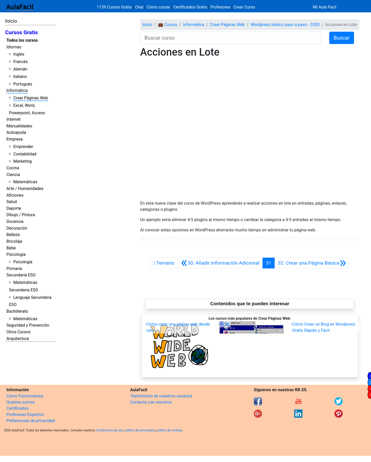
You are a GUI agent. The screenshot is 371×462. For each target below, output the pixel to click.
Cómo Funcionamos (24, 396)
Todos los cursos (22, 40)
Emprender (23, 146)
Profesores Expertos (25, 414)
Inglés (18, 54)
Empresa (14, 139)
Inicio (11, 21)
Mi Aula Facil (324, 7)
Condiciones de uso (109, 430)
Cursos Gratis (21, 32)
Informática (17, 90)
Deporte (13, 208)
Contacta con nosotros (151, 402)
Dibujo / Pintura (20, 214)
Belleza (13, 234)
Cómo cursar (158, 7)
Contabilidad (24, 154)
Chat (139, 7)
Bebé (11, 248)
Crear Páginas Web (30, 97)
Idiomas (13, 47)
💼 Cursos (167, 24)
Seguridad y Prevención (27, 325)
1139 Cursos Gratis (115, 7)
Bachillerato (17, 311)
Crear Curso (244, 7)
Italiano (20, 76)
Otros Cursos (18, 331)
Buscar (342, 38)
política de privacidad (139, 430)
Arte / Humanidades (25, 188)
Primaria (14, 268)
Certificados (17, 408)
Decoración (16, 228)
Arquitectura (17, 338)
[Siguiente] (311, 263)
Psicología (16, 254)
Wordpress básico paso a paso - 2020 (285, 24)
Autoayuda (16, 132)
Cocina (12, 167)
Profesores (220, 7)
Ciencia (13, 174)
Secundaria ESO (21, 275)
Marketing (22, 161)
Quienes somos (20, 402)
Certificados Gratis (190, 7)
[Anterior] (220, 263)
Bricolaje (14, 241)
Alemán (20, 69)
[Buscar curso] (231, 38)
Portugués (22, 84)
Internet (13, 119)
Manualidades (19, 126)
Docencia (14, 221)
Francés (20, 61)
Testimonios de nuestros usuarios (161, 396)
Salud (11, 201)
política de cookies (169, 430)
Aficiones (14, 195)
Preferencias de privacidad (30, 420)
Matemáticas (25, 181)
